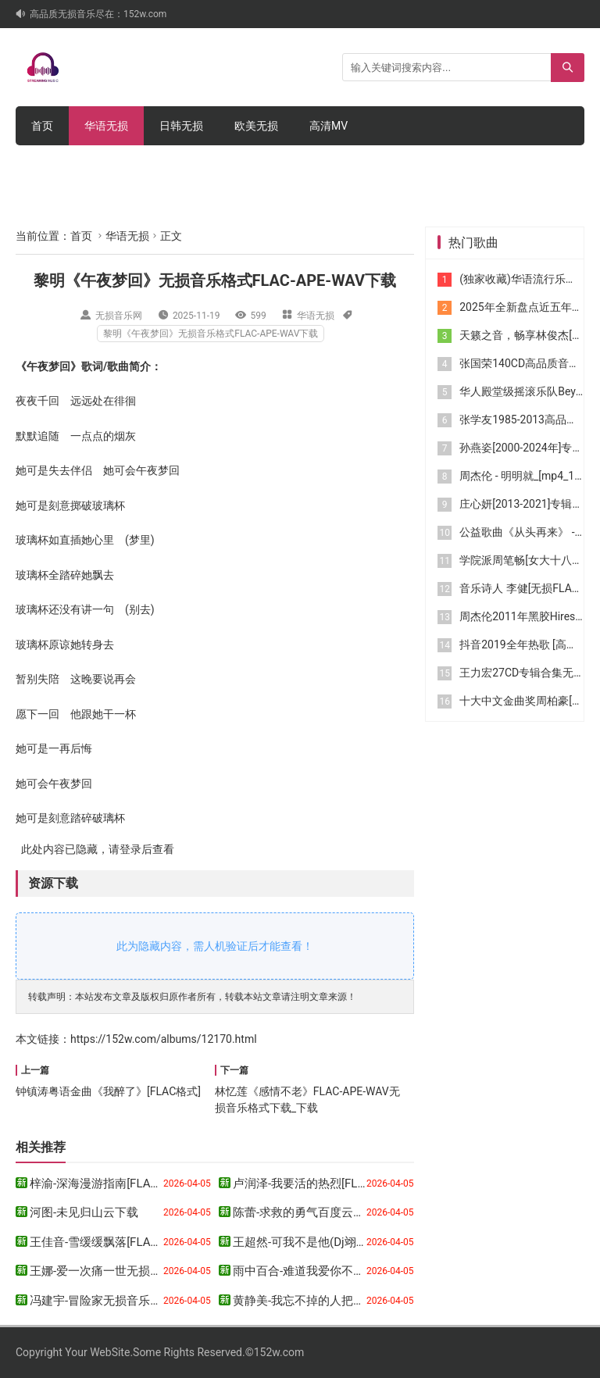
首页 (42, 126)
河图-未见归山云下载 (84, 1212)
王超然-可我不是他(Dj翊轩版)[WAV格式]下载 (347, 1242)
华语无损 (106, 126)
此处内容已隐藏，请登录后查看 (95, 849)
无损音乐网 (118, 315)
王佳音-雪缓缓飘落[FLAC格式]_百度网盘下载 (145, 1242)
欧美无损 (256, 126)
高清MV (328, 126)
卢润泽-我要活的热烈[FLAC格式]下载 (328, 1183)
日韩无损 (181, 126)
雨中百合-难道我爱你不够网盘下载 (322, 1271)
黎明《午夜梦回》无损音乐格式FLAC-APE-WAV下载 (210, 333)
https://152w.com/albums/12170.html (163, 1039)
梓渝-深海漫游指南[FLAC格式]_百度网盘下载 (145, 1183)
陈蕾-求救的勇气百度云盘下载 (310, 1212)
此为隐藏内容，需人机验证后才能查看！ (214, 946)
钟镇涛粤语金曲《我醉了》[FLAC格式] (108, 1091)
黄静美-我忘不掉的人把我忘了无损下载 (334, 1301)
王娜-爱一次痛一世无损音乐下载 (113, 1271)
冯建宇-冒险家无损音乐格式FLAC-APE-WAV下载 (154, 1301)
